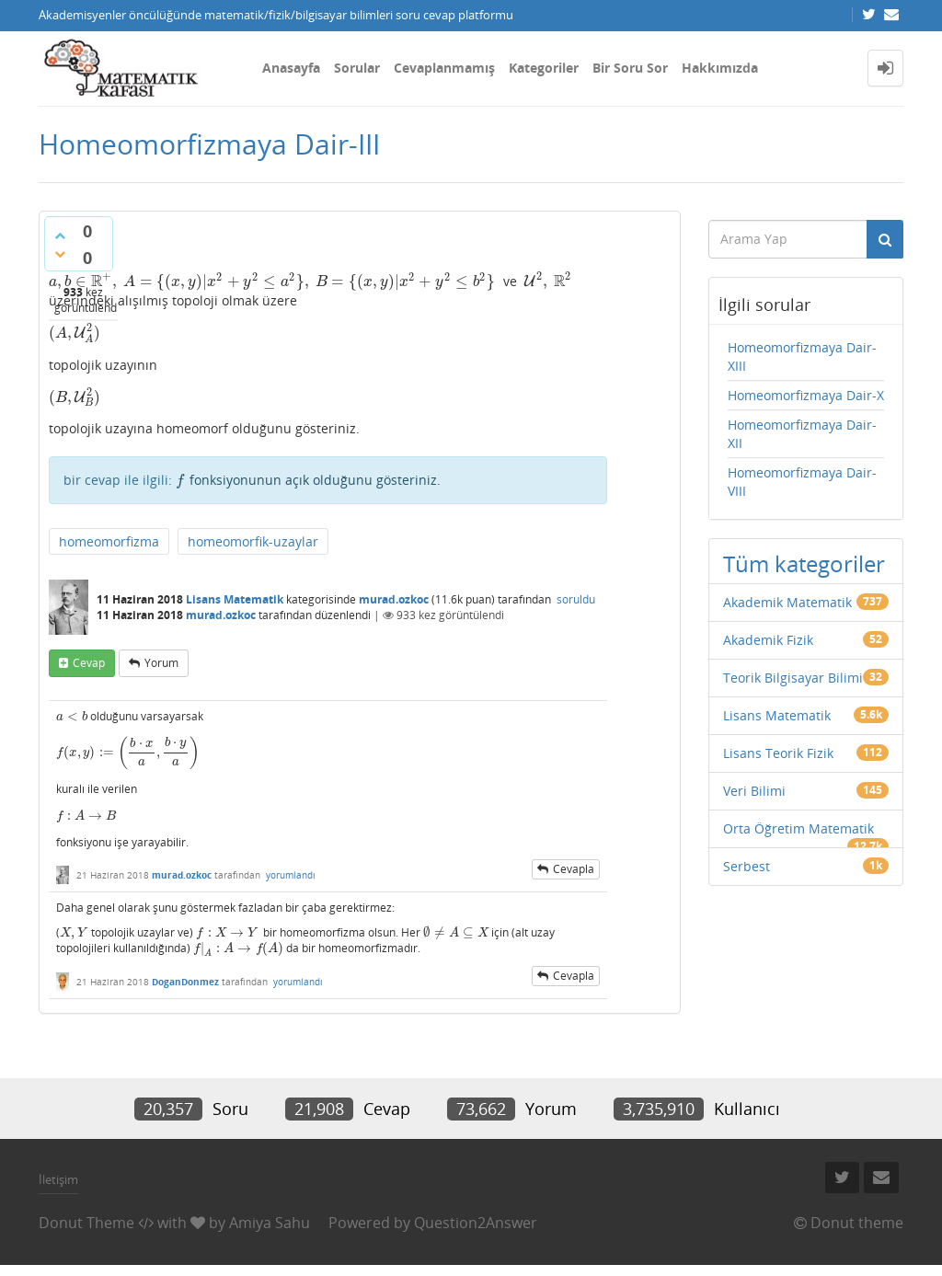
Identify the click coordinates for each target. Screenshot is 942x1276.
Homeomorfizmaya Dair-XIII (802, 356)
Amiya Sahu (269, 1223)
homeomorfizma (109, 541)
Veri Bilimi (754, 790)
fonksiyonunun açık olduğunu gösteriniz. (308, 480)
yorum (161, 663)
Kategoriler (544, 67)
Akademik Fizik (768, 640)
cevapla (573, 869)
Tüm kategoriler (804, 563)
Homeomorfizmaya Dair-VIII (802, 482)
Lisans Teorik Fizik (778, 753)
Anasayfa (291, 67)
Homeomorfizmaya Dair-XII (802, 434)
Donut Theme (86, 1223)
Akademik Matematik (787, 602)
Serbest (746, 866)
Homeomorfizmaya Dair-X (806, 395)
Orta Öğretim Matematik (798, 828)
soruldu (576, 599)
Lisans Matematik (234, 599)
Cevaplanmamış (444, 67)
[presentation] (272, 281)
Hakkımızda (720, 67)
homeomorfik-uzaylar (253, 541)
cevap (89, 663)
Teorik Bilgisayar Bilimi (793, 677)
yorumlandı (291, 874)
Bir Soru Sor (630, 67)
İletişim (58, 1179)
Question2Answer (475, 1223)
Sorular (357, 67)
